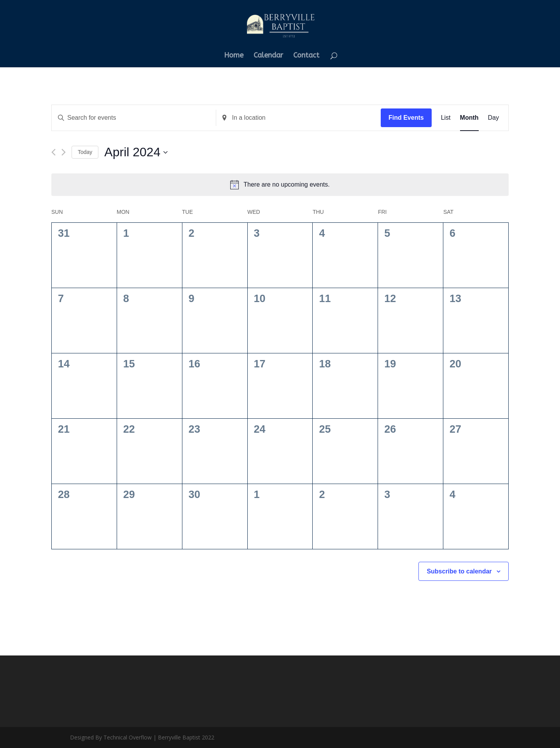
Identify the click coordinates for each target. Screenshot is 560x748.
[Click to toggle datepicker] (136, 152)
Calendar (268, 55)
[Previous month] (53, 152)
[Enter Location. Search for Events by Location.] (298, 118)
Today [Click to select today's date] (85, 152)
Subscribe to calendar (459, 571)
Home (233, 55)
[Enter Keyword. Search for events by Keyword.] (134, 118)
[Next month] (63, 152)
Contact (306, 55)
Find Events (406, 117)
